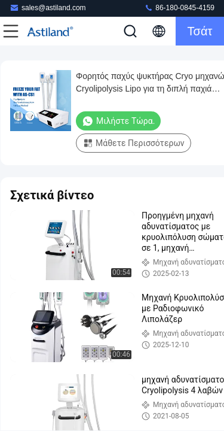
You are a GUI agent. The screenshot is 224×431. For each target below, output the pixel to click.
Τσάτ (200, 31)
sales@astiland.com (48, 7)
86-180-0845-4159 (179, 7)
